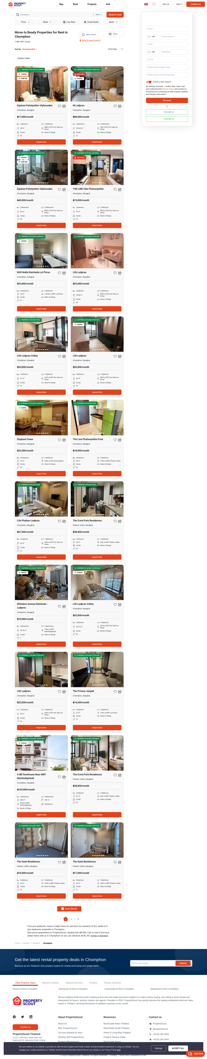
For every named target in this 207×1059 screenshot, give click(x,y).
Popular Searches (112, 983)
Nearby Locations (50, 983)
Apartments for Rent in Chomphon (164, 989)
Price (25, 22)
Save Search (88, 34)
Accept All (178, 1048)
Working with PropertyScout (71, 1037)
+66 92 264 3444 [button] (161, 1034)
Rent (75, 4)
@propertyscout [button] (160, 1029)
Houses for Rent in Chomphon (25, 989)
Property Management (68, 1041)
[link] (119, 1050)
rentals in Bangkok (99, 935)
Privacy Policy (168, 89)
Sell (108, 4)
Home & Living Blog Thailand (117, 1032)
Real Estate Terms (112, 1041)
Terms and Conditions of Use (132, 1055)
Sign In (179, 4)
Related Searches (74, 983)
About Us (62, 1023)
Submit (183, 963)
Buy (61, 4)
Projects (93, 983)
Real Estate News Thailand (116, 1023)
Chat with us (167, 112)
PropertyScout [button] (159, 1023)
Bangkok (36, 943)
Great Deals (91, 21)
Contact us (196, 4)
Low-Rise (69, 22)
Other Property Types (25, 983)
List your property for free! (70, 1032)
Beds (47, 22)
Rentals (26, 943)
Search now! (115, 14)
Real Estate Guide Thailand (116, 1028)
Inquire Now (41, 142)
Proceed (167, 100)
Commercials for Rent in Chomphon (119, 989)
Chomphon (47, 943)
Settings (158, 1048)
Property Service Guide (114, 1037)
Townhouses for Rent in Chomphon (73, 989)
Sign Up (166, 4)
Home (17, 943)
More (113, 22)
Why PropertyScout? (67, 1028)
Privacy (113, 1055)
